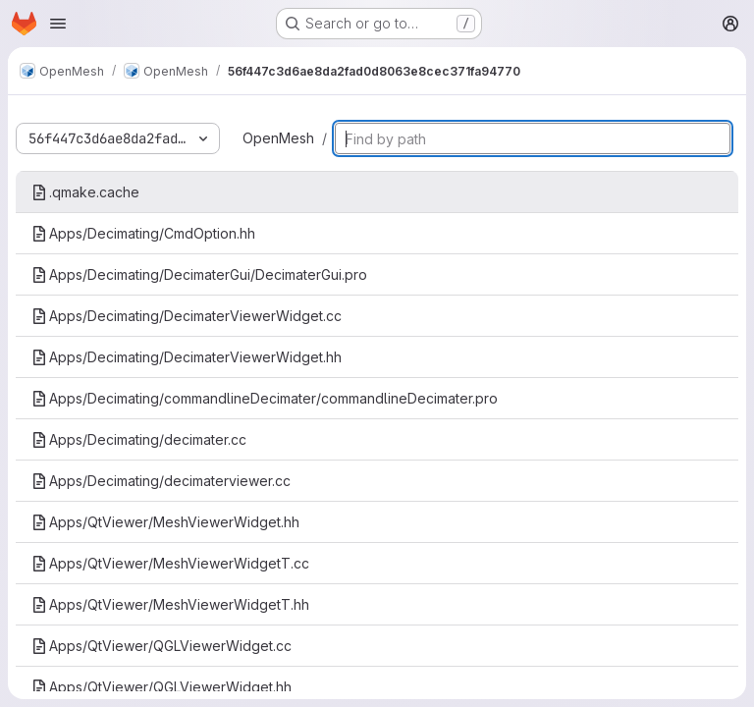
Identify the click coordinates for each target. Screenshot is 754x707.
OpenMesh (278, 138)
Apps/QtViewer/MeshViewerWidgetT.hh (170, 604)
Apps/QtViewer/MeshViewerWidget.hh (165, 522)
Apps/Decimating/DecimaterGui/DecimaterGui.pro (199, 274)
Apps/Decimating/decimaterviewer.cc (161, 480)
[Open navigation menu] (58, 23)
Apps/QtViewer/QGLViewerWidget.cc (161, 645)
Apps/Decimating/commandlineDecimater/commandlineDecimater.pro (264, 398)
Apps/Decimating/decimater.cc (138, 439)
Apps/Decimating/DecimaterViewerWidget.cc (186, 315)
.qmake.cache (85, 192)
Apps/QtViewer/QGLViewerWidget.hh (161, 687)
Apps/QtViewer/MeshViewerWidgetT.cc (170, 563)
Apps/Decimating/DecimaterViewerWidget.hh (186, 357)
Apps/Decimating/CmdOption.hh (143, 233)
